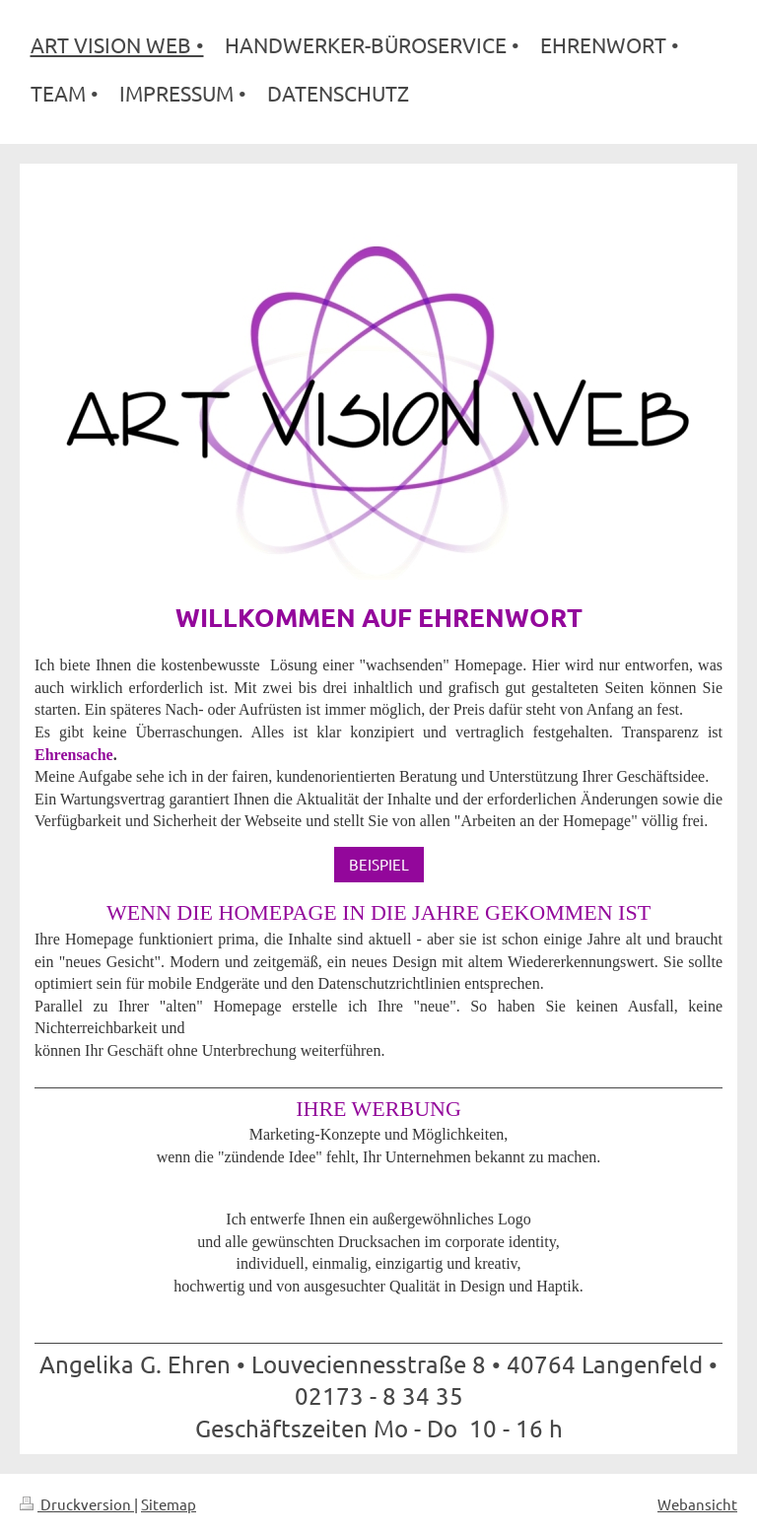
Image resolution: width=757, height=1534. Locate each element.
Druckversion (77, 1504)
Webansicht (697, 1504)
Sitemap (168, 1504)
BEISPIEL (379, 864)
